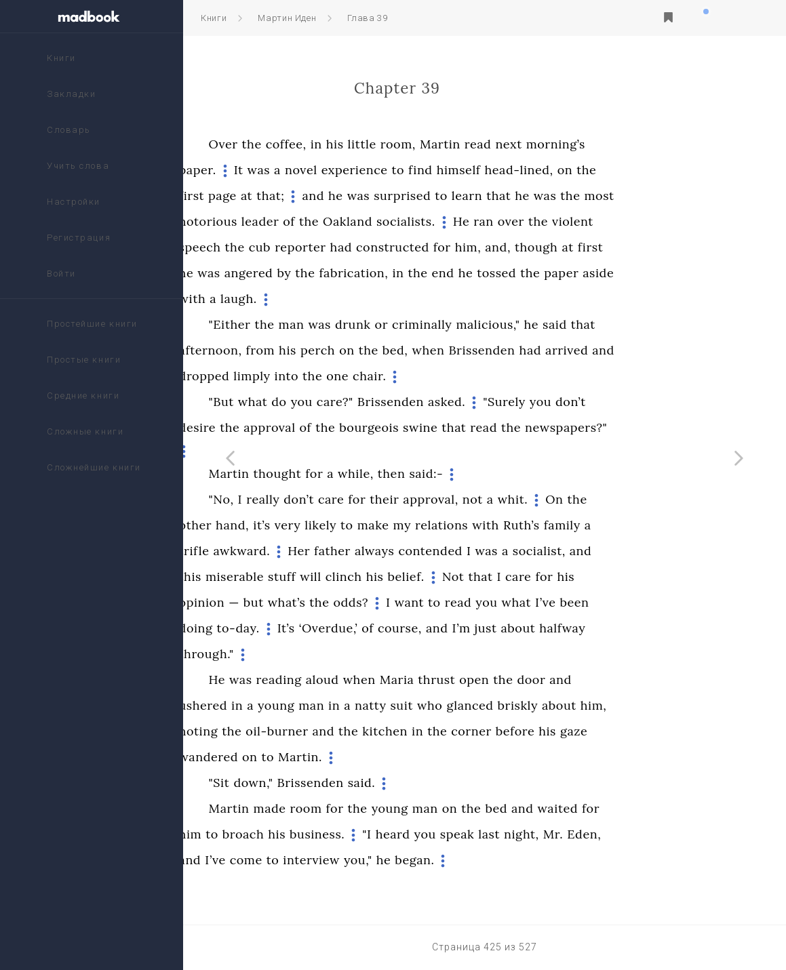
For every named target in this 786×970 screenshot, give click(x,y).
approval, (521, 499)
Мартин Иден (287, 18)
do (369, 401)
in (407, 144)
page (313, 195)
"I (457, 834)
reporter (391, 247)
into (377, 376)
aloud (413, 679)
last (580, 834)
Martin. (391, 757)
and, (589, 247)
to (488, 170)
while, (447, 473)
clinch (434, 576)
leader (351, 221)
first (283, 195)
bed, (486, 350)
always (466, 551)
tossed (587, 273)
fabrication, (444, 273)
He (552, 221)
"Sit (310, 782)
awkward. (332, 551)
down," (343, 782)
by (375, 273)
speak (548, 834)
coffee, (377, 144)
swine (511, 427)
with (283, 298)
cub (350, 247)
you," (449, 860)
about (608, 628)
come (337, 860)
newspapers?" (657, 427)
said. (453, 782)
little (452, 144)
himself (550, 170)
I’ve (636, 602)
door (622, 679)
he (426, 195)
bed (587, 808)
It (329, 170)
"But (312, 401)
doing (287, 628)
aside (689, 273)
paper (652, 273)
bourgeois (460, 427)
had (432, 247)
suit (492, 705)
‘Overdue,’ (419, 628)
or (472, 324)
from (351, 350)
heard (484, 834)
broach (334, 834)
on (656, 170)
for (533, 247)
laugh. (329, 298)
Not (544, 576)
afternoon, (301, 350)
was (349, 170)
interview (402, 860)
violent (663, 221)
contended (521, 551)
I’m (552, 628)
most (690, 195)
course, (491, 628)
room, (489, 144)
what (344, 401)
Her (389, 551)
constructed (483, 247)
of (380, 221)
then (482, 473)
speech (291, 247)
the (343, 144)
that (589, 195)
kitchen (475, 731)
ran (574, 221)
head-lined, (609, 170)
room (396, 808)
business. (407, 834)
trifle (285, 551)
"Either (321, 324)
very (379, 525)
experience (445, 170)
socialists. (496, 221)
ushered (294, 705)
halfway (653, 628)
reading (369, 679)
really (353, 499)
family (653, 525)
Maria (488, 679)
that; (361, 195)
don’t (661, 401)
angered (339, 273)
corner (562, 731)
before (606, 731)
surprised (493, 195)
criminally (513, 324)
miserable (325, 576)
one (428, 376)
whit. (604, 499)
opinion (293, 602)
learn (558, 195)
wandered (299, 757)
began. (505, 860)
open (565, 679)
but (344, 602)
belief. (496, 576)
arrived (657, 350)
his (426, 144)
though (627, 247)
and (404, 195)
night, (612, 834)
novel (392, 170)
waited (648, 808)
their (475, 499)
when (519, 350)
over (602, 221)
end (534, 273)
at (337, 195)
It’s (377, 628)
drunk (444, 324)
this (281, 576)
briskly (609, 705)
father (423, 551)
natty (461, 705)
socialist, (630, 551)
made (360, 808)
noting (289, 731)
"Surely (595, 401)
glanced (560, 705)
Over (314, 144)
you (393, 401)
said (645, 324)
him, (559, 247)
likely (411, 525)
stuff (373, 576)
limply (342, 376)
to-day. (328, 628)
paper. (288, 170)
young (367, 705)
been (665, 602)
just (576, 628)
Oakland (438, 221)
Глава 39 (367, 18)
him (281, 834)
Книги (214, 18)
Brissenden (572, 350)
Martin (531, 144)
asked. (537, 401)
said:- (517, 473)
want (500, 602)
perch (408, 350)
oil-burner (367, 731)
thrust (527, 679)
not (563, 499)
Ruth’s (612, 525)
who (520, 705)
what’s (378, 602)
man (382, 324)
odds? (441, 602)
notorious (299, 221)
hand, (323, 525)
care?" (426, 401)
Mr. (644, 834)
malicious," (578, 324)
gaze (664, 731)
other (286, 525)
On (645, 499)
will (401, 576)
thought (368, 473)
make (464, 525)
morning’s (646, 144)
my (493, 525)
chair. (460, 376)
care (422, 499)
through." (297, 654)
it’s (352, 525)
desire (288, 427)
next (599, 144)
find (511, 170)
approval (360, 427)
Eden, (675, 834)
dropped (295, 376)
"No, (312, 499)
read (569, 144)
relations (532, 525)
